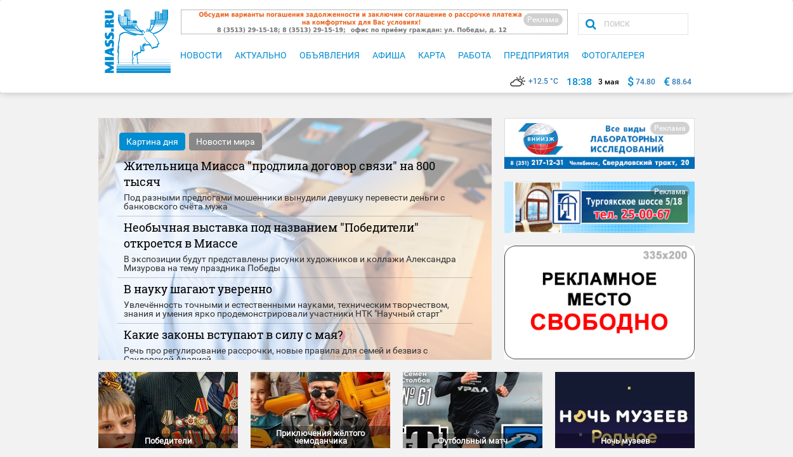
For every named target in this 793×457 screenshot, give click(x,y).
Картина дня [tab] (152, 141)
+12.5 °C (534, 81)
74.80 (645, 81)
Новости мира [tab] (225, 141)
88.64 (681, 81)
